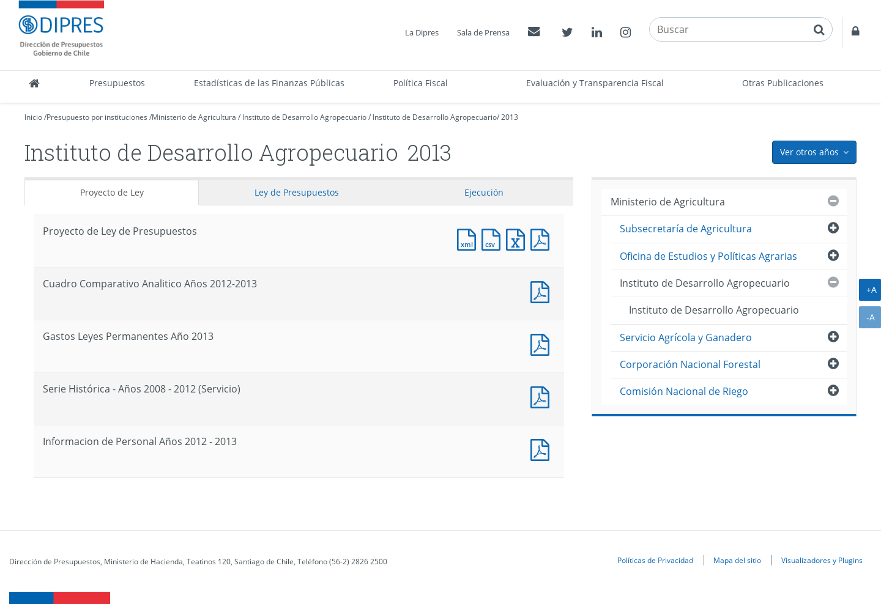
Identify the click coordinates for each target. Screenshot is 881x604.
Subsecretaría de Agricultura (686, 228)
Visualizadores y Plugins (822, 560)
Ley (297, 192)
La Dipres (422, 32)
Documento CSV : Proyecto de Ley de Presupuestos (493, 238)
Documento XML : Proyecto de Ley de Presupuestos (469, 238)
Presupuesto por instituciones (96, 117)
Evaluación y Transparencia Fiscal (595, 83)
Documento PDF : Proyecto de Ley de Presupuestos (542, 238)
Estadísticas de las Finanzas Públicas (269, 83)
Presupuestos (117, 83)
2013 (509, 117)
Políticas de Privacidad (655, 560)
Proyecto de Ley (112, 192)
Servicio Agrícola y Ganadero (686, 337)
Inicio (33, 117)
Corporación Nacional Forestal (690, 364)
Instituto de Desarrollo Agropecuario (304, 117)
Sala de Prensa (483, 32)
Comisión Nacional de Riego (684, 391)
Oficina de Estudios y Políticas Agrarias (708, 256)
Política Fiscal (420, 83)
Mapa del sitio (737, 560)
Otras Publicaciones (782, 83)
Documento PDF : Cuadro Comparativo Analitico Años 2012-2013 (542, 290)
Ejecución (484, 192)
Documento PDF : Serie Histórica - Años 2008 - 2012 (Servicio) (542, 396)
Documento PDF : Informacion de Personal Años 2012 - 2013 (542, 448)
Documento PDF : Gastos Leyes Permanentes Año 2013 (542, 343)
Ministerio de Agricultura (194, 117)
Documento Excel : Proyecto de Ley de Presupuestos (518, 238)
